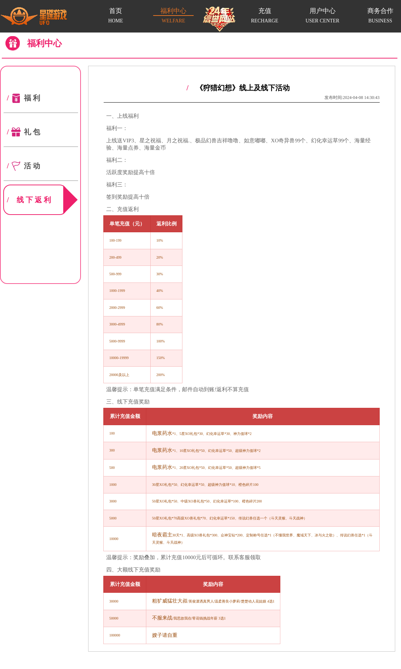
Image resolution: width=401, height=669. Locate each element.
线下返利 (36, 199)
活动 (24, 165)
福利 (24, 97)
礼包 (24, 131)
